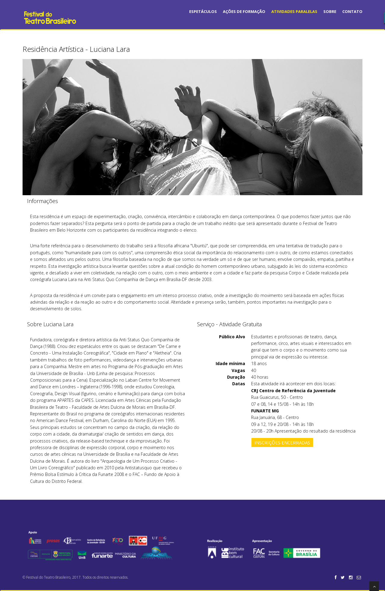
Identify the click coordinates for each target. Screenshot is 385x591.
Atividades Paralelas (294, 11)
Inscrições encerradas (282, 442)
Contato (352, 11)
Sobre (329, 11)
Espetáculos (203, 11)
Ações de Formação (244, 11)
